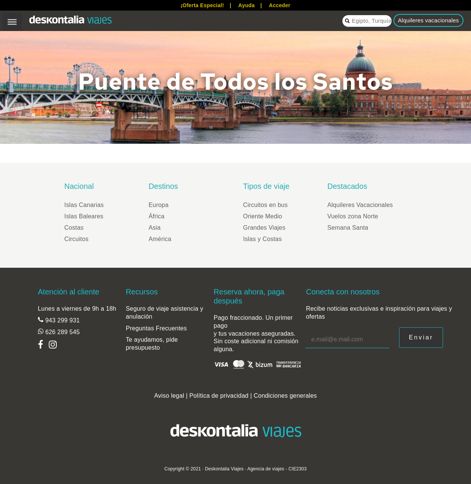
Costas (74, 227)
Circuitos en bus (265, 205)
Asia (155, 227)
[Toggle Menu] (12, 22)
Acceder (280, 5)
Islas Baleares (83, 216)
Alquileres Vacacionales (360, 205)
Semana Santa (347, 227)
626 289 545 (62, 332)
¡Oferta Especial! (202, 5)
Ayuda (246, 5)
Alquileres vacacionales (428, 20)
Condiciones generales (285, 395)
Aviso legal (169, 395)
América (160, 239)
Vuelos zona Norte (352, 216)
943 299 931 (62, 320)
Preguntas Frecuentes (156, 328)
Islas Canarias (84, 205)
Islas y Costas (262, 239)
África (157, 216)
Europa (159, 205)
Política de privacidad (219, 395)
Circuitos (76, 239)
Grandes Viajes (264, 227)
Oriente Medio (262, 216)
